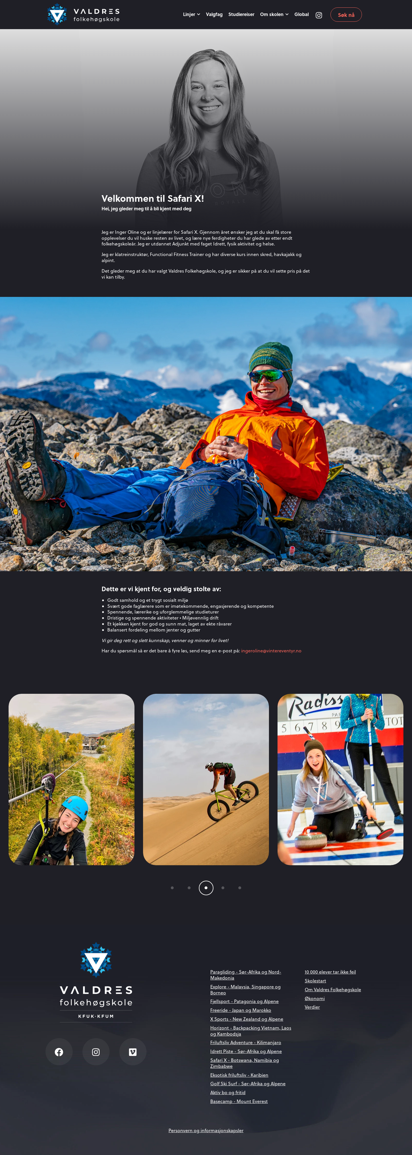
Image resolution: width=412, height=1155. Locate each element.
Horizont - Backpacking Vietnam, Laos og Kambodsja (250, 1031)
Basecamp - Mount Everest (239, 1101)
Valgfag (214, 14)
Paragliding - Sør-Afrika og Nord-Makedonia (245, 975)
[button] (172, 888)
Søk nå (346, 15)
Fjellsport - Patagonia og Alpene (244, 1001)
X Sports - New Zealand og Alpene (246, 1019)
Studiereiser (241, 14)
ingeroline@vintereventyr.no (271, 651)
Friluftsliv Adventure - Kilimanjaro (245, 1042)
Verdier (312, 1007)
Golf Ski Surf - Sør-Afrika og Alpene (248, 1083)
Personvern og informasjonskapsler (206, 1130)
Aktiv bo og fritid (227, 1092)
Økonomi (315, 998)
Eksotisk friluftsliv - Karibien (239, 1075)
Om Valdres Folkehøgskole (333, 989)
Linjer (191, 14)
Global (301, 14)
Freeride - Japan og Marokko (240, 1010)
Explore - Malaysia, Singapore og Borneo (245, 990)
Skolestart (315, 981)
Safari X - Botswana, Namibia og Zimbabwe (244, 1063)
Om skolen (274, 14)
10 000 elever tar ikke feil (330, 972)
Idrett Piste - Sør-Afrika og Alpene (246, 1051)
